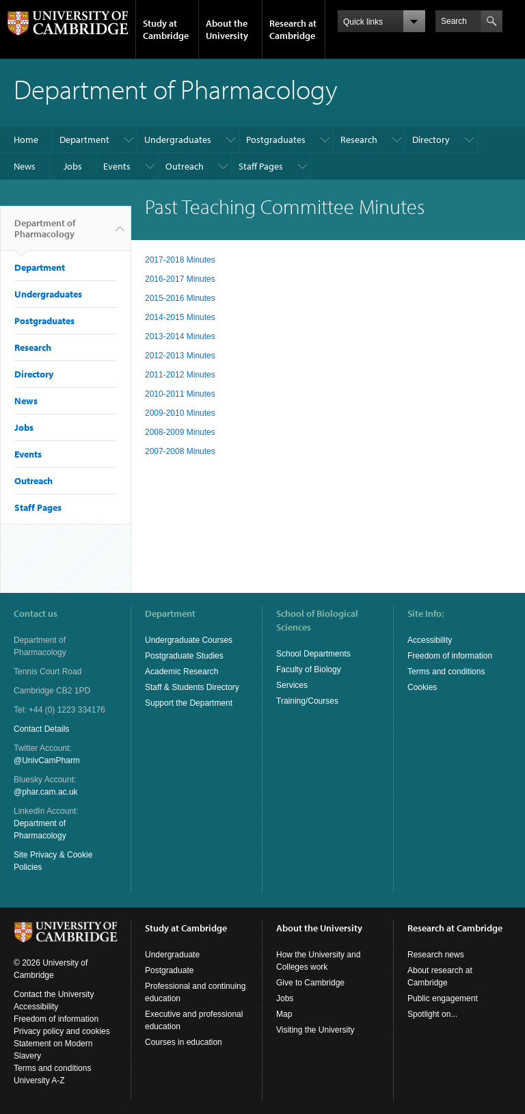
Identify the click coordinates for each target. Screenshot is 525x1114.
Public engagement (442, 998)
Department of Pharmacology (44, 234)
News (25, 166)
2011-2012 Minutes (180, 375)
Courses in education (183, 1042)
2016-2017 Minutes (180, 279)
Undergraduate (172, 954)
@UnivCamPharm (47, 760)
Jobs (73, 166)
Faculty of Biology (308, 669)
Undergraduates (177, 139)
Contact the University (54, 994)
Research (358, 139)
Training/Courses (307, 701)
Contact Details (41, 729)
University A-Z (39, 1080)
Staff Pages (261, 166)
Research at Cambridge (293, 29)
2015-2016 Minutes (180, 298)
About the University (227, 29)
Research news (435, 954)
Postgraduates (276, 139)
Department (84, 139)
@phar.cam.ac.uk (46, 792)
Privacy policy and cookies (62, 1031)
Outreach (184, 166)
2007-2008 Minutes (180, 451)
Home (26, 139)
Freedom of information (449, 656)
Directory (431, 139)
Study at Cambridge (166, 29)
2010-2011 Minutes (180, 394)
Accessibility (429, 640)
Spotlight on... (432, 1014)
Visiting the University (315, 1030)
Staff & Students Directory (192, 687)
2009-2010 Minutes (180, 413)
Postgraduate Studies (184, 656)
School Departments (313, 654)
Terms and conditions (446, 671)
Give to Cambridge (310, 982)
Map (284, 1014)
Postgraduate (169, 970)
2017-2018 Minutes (180, 260)
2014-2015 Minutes (180, 317)
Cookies (422, 687)
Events (117, 166)
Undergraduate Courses (188, 640)
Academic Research (181, 671)
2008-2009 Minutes (180, 432)
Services (292, 685)
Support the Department (188, 703)
